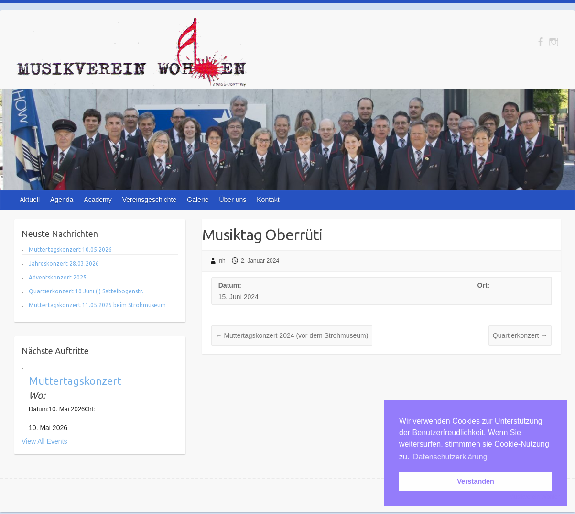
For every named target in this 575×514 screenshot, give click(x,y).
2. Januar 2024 (260, 260)
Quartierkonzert (520, 335)
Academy (97, 199)
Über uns (232, 199)
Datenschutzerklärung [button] (450, 457)
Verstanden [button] (475, 481)
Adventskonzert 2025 (58, 277)
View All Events (44, 441)
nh (222, 260)
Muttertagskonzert (75, 381)
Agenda (61, 199)
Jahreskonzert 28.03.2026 (64, 263)
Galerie (197, 199)
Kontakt (268, 199)
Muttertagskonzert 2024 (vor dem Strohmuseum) (292, 335)
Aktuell (30, 199)
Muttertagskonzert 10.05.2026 (70, 249)
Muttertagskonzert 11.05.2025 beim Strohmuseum (97, 305)
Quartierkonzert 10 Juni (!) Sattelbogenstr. (86, 291)
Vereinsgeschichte (149, 199)
